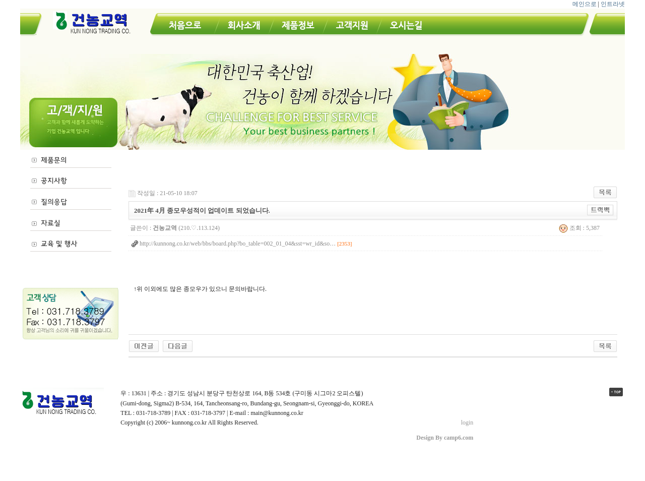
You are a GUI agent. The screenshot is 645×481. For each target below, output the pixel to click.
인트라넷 (613, 4)
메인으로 (584, 4)
